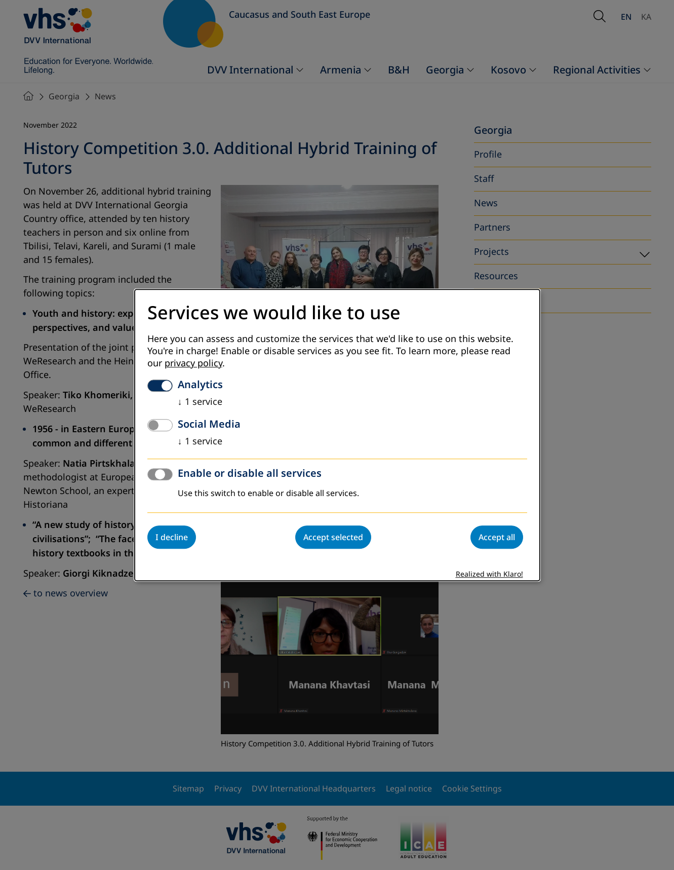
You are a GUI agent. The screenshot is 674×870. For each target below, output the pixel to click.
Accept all (497, 537)
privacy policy (193, 363)
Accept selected (333, 537)
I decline (171, 537)
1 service (200, 401)
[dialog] (337, 435)
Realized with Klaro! (489, 574)
